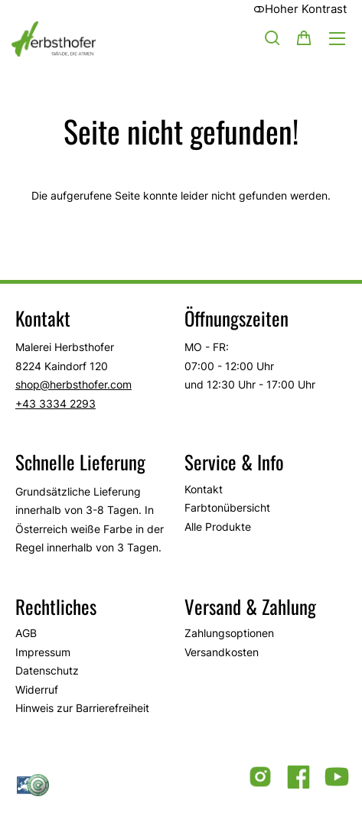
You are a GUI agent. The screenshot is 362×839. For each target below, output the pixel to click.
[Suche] (272, 37)
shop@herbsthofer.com (73, 384)
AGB (26, 632)
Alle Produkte (217, 526)
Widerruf (36, 689)
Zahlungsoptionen (229, 632)
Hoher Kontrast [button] (300, 9)
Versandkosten (221, 652)
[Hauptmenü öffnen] (337, 38)
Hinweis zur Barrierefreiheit (82, 707)
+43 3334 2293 (55, 403)
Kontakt (203, 489)
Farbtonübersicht (227, 507)
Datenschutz (47, 670)
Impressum (42, 652)
